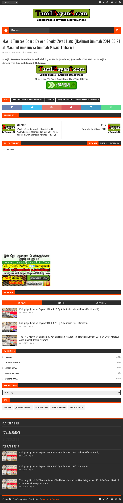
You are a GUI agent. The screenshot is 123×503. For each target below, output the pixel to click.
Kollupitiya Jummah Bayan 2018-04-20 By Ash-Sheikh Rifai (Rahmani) (53, 323)
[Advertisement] (61, 227)
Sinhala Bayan (12, 374)
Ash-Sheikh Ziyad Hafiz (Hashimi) (28, 99)
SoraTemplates (20, 499)
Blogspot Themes (50, 499)
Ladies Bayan (11, 368)
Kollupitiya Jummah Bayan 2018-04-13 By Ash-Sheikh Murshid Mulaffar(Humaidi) (59, 309)
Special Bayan (11, 379)
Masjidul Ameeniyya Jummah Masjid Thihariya (78, 99)
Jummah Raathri (13, 363)
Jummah (50, 99)
